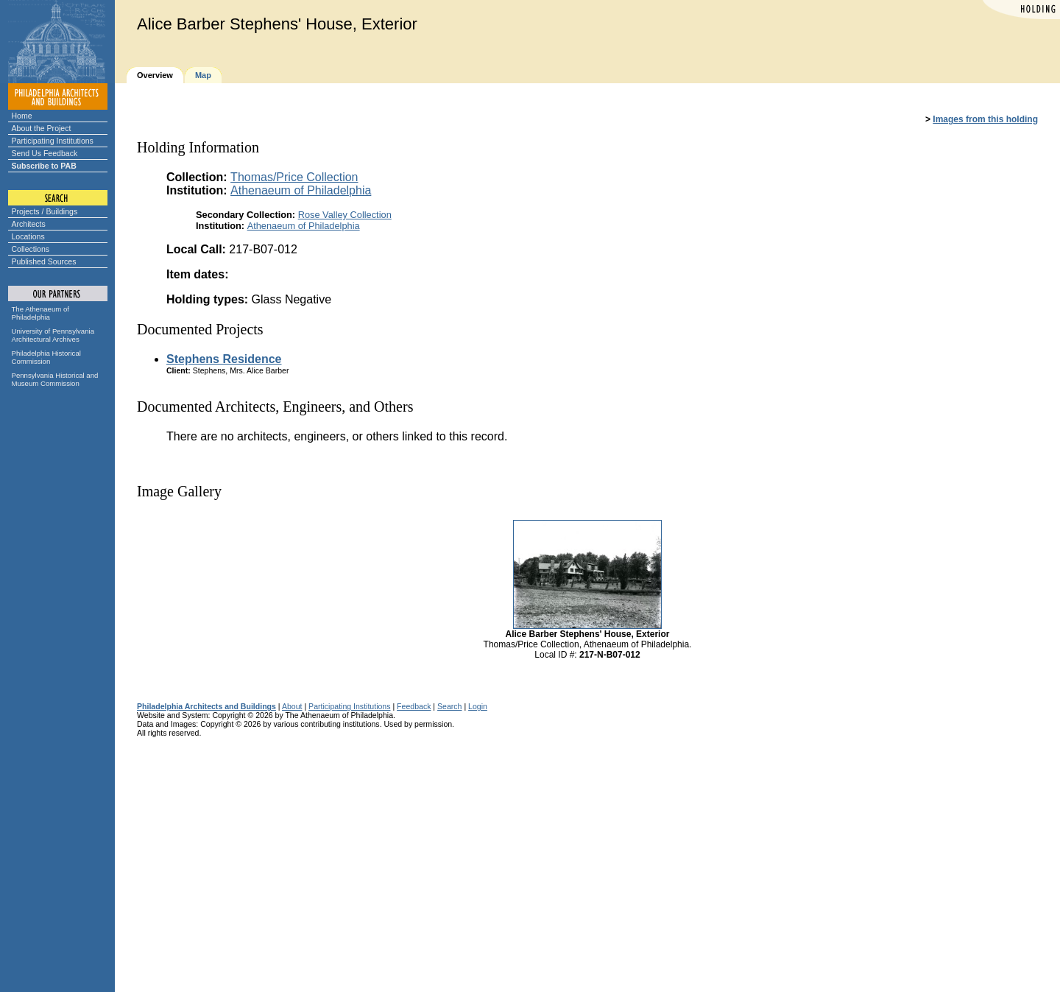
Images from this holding (985, 119)
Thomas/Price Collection (294, 177)
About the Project (41, 128)
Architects (29, 223)
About (292, 706)
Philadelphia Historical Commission (46, 357)
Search (449, 706)
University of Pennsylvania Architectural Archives (53, 335)
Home (22, 115)
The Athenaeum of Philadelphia (40, 313)
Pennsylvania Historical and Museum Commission (55, 379)
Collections (31, 249)
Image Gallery (179, 491)
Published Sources (44, 261)
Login (477, 706)
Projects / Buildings (45, 211)
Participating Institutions (52, 140)
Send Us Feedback (45, 153)
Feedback (414, 706)
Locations (28, 236)
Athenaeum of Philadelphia (300, 190)
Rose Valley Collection (345, 214)
